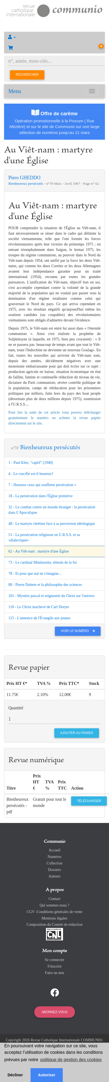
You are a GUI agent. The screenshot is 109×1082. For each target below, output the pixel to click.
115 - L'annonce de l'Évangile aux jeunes (39, 618)
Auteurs (54, 876)
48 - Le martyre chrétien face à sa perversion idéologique (51, 524)
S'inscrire (54, 966)
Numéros (54, 857)
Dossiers (54, 870)
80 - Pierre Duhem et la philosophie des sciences (45, 585)
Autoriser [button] (46, 1075)
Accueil (55, 850)
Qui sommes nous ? (54, 905)
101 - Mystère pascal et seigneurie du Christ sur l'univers (51, 596)
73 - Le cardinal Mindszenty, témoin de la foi (42, 562)
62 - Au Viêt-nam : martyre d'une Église (38, 551)
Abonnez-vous (54, 1012)
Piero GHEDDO (24, 177)
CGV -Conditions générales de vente (54, 912)
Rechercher (27, 74)
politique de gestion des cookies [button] (71, 1059)
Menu (14, 91)
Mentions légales (54, 918)
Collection (54, 863)
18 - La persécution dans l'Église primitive (40, 496)
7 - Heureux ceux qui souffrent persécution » (42, 485)
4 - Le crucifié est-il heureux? (30, 474)
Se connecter (54, 960)
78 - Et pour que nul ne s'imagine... (34, 574)
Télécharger (89, 801)
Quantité (15, 708)
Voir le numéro (79, 631)
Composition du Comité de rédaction (54, 925)
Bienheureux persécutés (26, 183)
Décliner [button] (15, 1075)
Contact (55, 899)
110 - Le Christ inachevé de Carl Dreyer (38, 607)
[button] (54, 37)
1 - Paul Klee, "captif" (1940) (30, 463)
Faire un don (54, 973)
